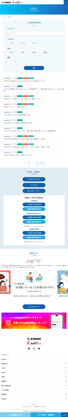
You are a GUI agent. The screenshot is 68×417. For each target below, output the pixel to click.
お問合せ (4, 399)
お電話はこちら (15, 414)
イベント (34, 43)
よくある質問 (5, 390)
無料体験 (4, 394)
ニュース (23, 43)
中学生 (34, 52)
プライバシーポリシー (26, 406)
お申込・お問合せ (45, 414)
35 (37, 163)
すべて (12, 43)
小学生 (23, 52)
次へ (42, 163)
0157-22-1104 (34, 233)
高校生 (45, 52)
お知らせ (4, 359)
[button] (10, 286)
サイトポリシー (34, 404)
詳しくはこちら (33, 307)
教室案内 (4, 381)
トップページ (5, 355)
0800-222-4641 (34, 217)
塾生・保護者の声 (6, 385)
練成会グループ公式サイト (40, 406)
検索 (34, 68)
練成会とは (4, 363)
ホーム (4, 17)
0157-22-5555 (34, 204)
